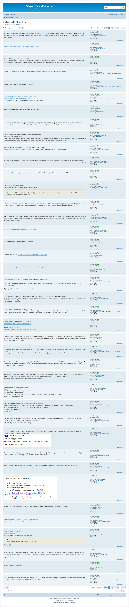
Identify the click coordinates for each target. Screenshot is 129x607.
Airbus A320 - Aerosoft (98, 244)
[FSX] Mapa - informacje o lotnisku (100, 298)
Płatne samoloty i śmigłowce (99, 123)
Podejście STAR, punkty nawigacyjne (101, 149)
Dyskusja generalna (97, 47)
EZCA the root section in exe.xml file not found (103, 99)
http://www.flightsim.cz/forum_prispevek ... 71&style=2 (19, 521)
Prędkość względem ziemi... (99, 269)
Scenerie (95, 59)
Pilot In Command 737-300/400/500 (101, 162)
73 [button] (122, 28)
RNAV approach (96, 364)
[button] (105, 28)
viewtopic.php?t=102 (10, 533)
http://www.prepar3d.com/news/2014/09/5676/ (24, 329)
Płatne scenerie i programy (99, 322)
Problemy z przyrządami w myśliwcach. (102, 534)
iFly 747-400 (95, 256)
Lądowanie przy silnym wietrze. (100, 35)
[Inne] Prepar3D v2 (97, 324)
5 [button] (118, 28)
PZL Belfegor (95, 31)
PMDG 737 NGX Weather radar (100, 175)
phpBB (61, 598)
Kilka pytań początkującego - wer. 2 (101, 282)
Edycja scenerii (96, 61)
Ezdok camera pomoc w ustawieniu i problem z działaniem (106, 579)
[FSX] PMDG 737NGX (98, 124)
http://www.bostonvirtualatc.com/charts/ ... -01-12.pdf (19, 149)
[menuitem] (13, 14)
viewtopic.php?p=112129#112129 (14, 531)
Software (95, 97)
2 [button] (111, 28)
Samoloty (95, 532)
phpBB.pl (72, 600)
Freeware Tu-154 (97, 338)
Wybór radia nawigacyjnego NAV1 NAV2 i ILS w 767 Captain (106, 311)
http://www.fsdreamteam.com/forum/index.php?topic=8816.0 (21, 46)
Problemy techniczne (97, 507)
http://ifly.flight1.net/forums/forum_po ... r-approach (32, 254)
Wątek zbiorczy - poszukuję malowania (101, 521)
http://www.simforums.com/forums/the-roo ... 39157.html (20, 97)
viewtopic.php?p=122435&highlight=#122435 (17, 98)
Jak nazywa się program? (98, 111)
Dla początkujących (97, 148)
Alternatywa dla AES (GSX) (99, 48)
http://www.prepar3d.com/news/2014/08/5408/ (17, 323)
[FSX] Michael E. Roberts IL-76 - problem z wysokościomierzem (107, 73)
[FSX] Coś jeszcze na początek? (100, 554)
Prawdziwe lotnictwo (97, 34)
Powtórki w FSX (96, 508)
